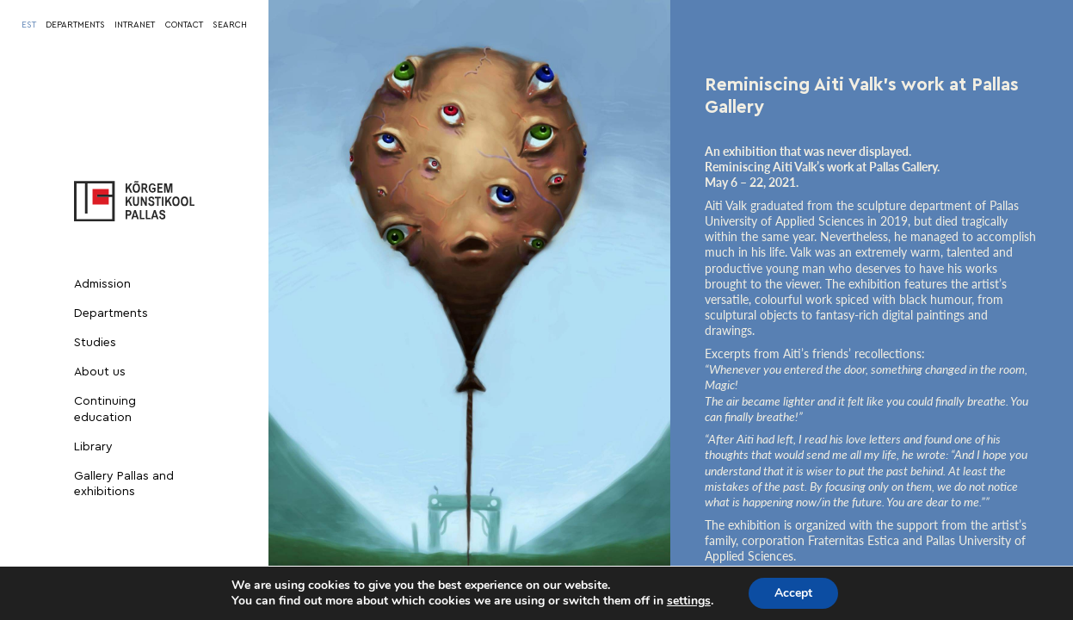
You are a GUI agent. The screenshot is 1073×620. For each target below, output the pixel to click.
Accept (793, 593)
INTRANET (134, 25)
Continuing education (105, 409)
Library (93, 447)
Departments (111, 313)
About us (100, 372)
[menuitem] (29, 25)
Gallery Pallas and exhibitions (124, 484)
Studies (95, 343)
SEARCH (230, 25)
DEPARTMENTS (75, 25)
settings (689, 601)
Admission (102, 284)
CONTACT (184, 25)
